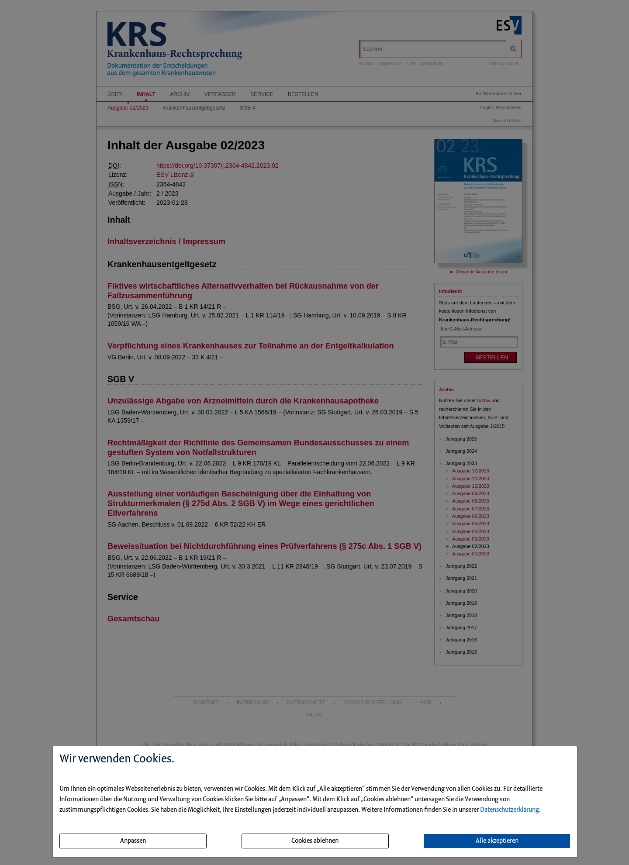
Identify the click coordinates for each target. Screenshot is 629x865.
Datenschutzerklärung (509, 809)
